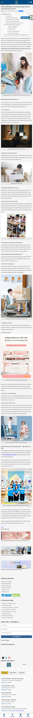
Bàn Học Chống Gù (6, 585)
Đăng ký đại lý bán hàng (7, 615)
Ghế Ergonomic (5, 591)
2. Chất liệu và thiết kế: (11, 28)
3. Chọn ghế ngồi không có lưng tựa (12, 19)
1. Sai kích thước (8, 16)
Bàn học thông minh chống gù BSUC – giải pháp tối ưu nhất (16, 34)
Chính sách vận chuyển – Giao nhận (10, 607)
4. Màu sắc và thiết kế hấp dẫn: (13, 31)
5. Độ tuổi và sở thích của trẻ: (13, 33)
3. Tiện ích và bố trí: (11, 29)
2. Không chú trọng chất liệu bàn (11, 17)
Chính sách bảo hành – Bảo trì (9, 611)
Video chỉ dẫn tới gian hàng (18, 710)
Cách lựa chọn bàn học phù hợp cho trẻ (12, 24)
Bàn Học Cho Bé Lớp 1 (7, 587)
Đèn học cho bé (5, 589)
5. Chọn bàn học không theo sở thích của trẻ (14, 22)
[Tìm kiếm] (28, 2)
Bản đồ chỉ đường (7, 682)
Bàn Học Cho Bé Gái (6, 581)
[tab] (4, 672)
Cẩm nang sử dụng (5, 4)
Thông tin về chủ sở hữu (7, 617)
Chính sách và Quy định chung (9, 603)
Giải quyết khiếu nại (6, 613)
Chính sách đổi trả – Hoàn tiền (9, 609)
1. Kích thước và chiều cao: (12, 26)
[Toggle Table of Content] (27, 14)
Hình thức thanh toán (7, 605)
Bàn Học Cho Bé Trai (6, 583)
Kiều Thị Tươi (15, 11)
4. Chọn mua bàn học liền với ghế (12, 21)
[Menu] (2, 2)
